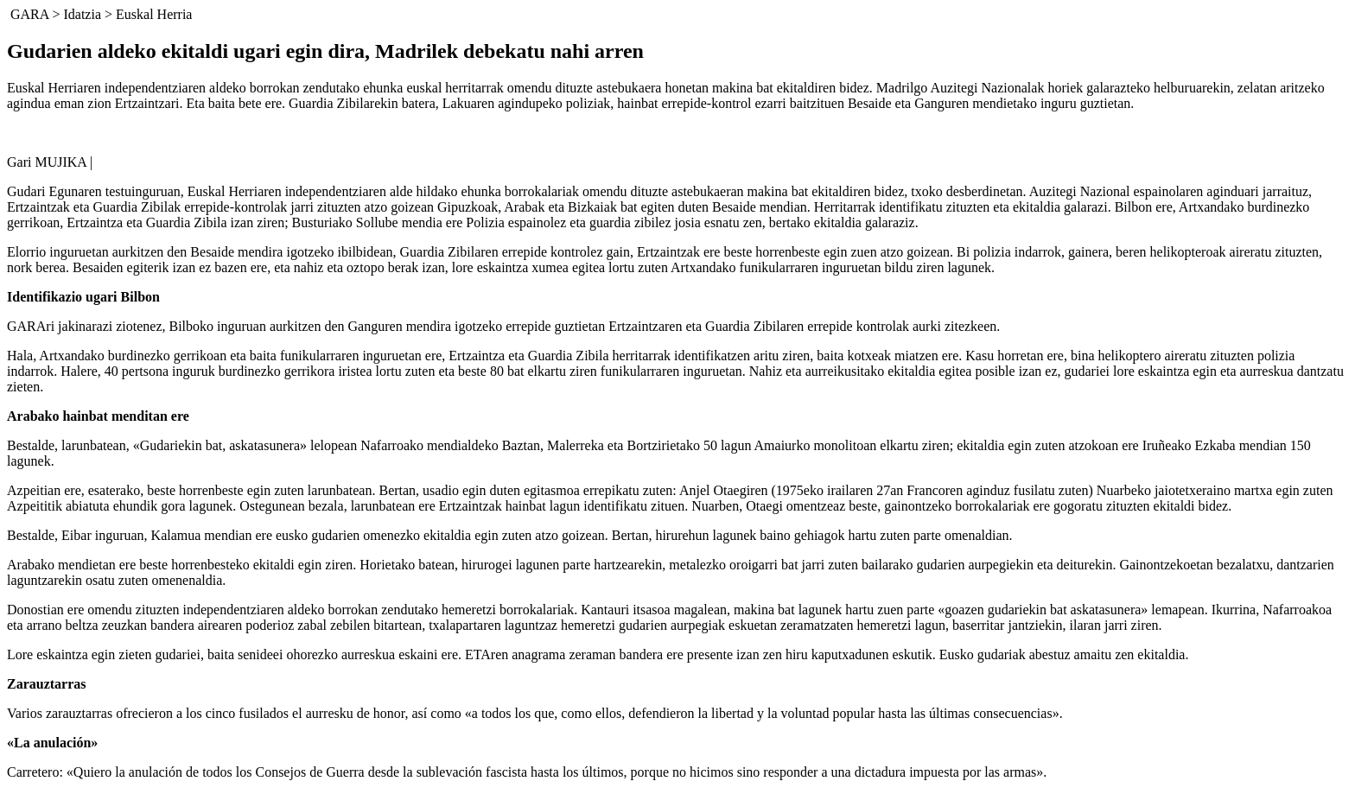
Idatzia (82, 14)
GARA (29, 14)
